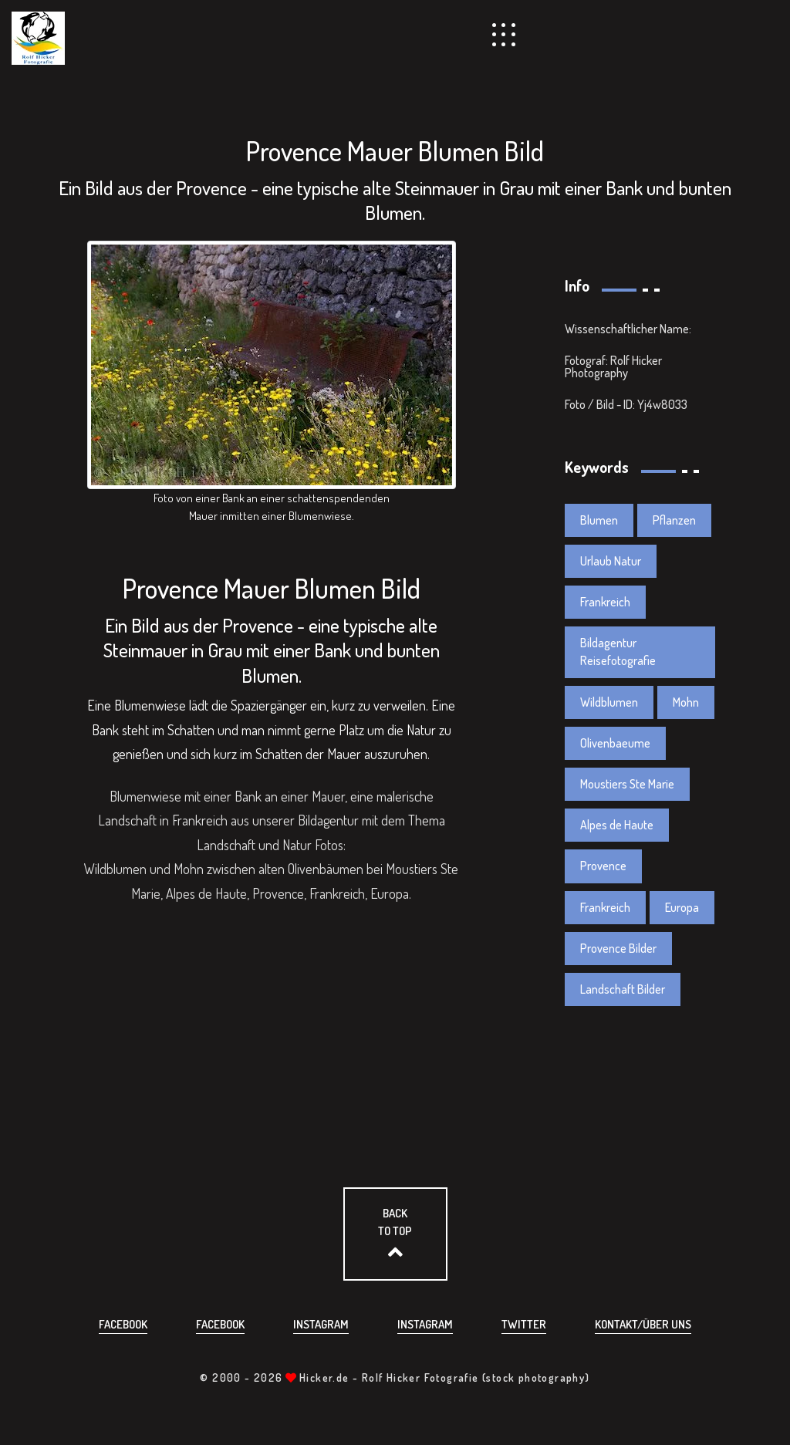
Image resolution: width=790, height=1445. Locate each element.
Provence (603, 865)
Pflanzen (674, 520)
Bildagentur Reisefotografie (618, 651)
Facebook (123, 1324)
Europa (682, 907)
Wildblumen (609, 702)
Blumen (599, 520)
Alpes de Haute (616, 824)
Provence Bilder (618, 948)
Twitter (523, 1324)
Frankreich (605, 601)
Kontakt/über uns (643, 1324)
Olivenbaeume (615, 743)
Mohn (686, 702)
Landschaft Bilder (622, 989)
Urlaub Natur (610, 561)
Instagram (321, 1324)
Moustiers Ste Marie (627, 784)
